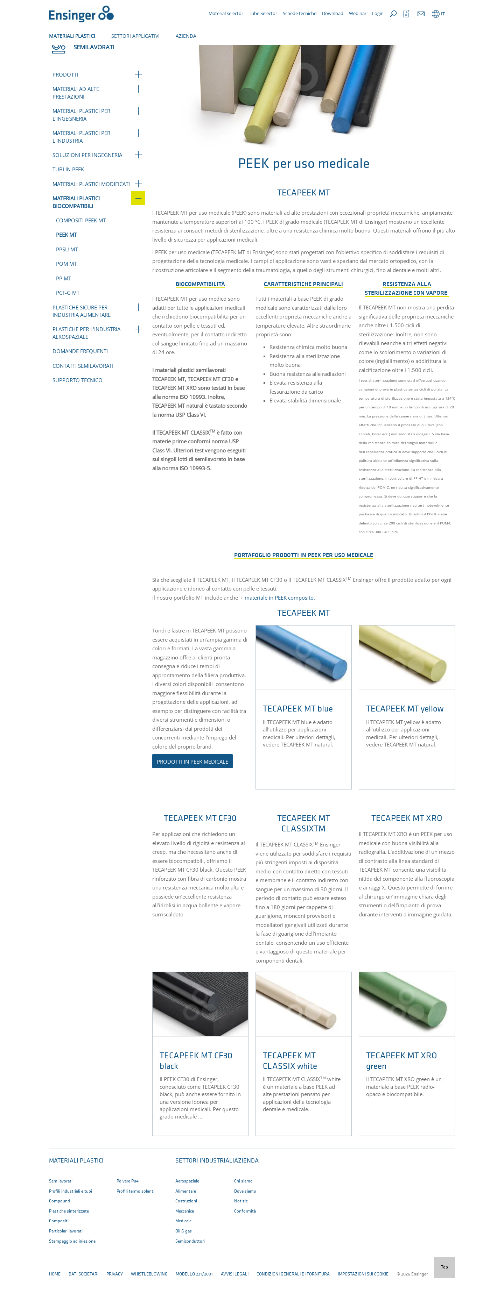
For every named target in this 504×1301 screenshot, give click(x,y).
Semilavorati (83, 51)
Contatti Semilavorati (82, 388)
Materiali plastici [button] (76, 1184)
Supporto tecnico (77, 403)
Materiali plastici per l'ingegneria (81, 137)
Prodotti (65, 97)
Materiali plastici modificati (91, 206)
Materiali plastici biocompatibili (141, 51)
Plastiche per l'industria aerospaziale (86, 356)
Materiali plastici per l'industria (81, 159)
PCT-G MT (67, 315)
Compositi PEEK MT (81, 243)
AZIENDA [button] (186, 36)
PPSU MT (67, 272)
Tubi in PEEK (68, 192)
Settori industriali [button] (204, 1184)
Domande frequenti (80, 374)
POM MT (66, 286)
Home (55, 51)
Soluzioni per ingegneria (87, 177)
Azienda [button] (246, 1184)
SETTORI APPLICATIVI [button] (135, 36)
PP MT (63, 301)
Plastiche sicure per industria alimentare (81, 334)
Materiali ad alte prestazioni (75, 115)
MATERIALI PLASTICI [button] (72, 36)
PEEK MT (66, 257)
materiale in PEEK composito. (280, 620)
